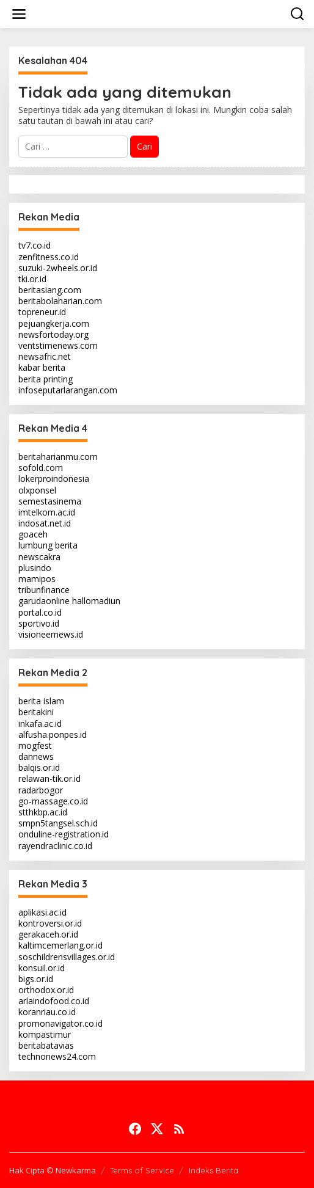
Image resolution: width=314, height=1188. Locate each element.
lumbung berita (48, 545)
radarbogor (40, 790)
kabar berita (41, 367)
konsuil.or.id (41, 968)
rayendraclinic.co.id (55, 845)
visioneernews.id (50, 634)
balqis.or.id (39, 767)
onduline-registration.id (63, 834)
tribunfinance (44, 590)
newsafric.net (44, 356)
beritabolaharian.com (60, 301)
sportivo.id (38, 623)
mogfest (35, 745)
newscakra (39, 557)
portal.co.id (40, 612)
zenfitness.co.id (48, 257)
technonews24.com (57, 1056)
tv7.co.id (34, 245)
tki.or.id (32, 279)
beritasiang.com (49, 290)
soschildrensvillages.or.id (66, 957)
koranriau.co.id (47, 1012)
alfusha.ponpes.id (52, 734)
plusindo (34, 568)
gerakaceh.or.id (48, 934)
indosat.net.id (44, 523)
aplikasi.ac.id (42, 912)
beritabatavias (46, 1045)
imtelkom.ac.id (46, 512)
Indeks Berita (213, 1170)
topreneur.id (42, 312)
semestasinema (49, 501)
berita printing (45, 379)
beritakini (36, 712)
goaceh (33, 534)
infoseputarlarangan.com (67, 390)
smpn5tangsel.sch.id (58, 823)
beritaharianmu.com (58, 456)
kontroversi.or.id (50, 923)
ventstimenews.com (58, 345)
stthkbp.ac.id (42, 812)
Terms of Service (142, 1170)
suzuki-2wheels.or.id (57, 268)
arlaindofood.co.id (53, 1001)
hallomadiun (96, 601)
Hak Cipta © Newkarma (52, 1170)
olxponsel (37, 490)
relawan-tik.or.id (49, 778)
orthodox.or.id (46, 990)
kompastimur (44, 1034)
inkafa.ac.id (40, 723)
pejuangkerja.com (53, 323)
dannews (36, 756)
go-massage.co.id (53, 801)
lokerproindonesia (53, 478)
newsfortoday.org (53, 334)
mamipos (37, 579)
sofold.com (40, 467)
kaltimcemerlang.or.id (60, 945)
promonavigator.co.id (60, 1023)
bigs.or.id (35, 979)
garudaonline (44, 601)
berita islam (41, 701)
